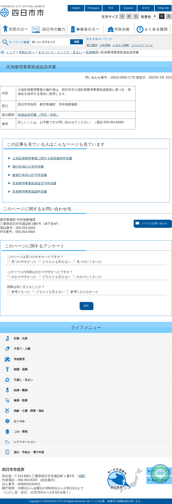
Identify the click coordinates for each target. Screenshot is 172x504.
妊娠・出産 (21, 338)
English (76, 7)
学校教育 (19, 359)
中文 (110, 7)
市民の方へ (27, 52)
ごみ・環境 (21, 431)
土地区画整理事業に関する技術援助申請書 (42, 158)
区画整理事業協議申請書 (29, 191)
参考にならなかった (84, 291)
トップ (10, 52)
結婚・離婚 (21, 390)
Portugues (93, 7)
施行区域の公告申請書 (28, 166)
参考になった (20, 291)
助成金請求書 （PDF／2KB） (38, 114)
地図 (81, 476)
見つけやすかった (24, 261)
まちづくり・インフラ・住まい (60, 52)
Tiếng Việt (163, 7)
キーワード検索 (16, 39)
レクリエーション (25, 441)
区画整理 (92, 52)
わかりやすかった (24, 276)
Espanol (128, 7)
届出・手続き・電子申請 (29, 452)
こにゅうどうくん (142, 45)
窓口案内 (91, 45)
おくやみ (19, 421)
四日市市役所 (22, 11)
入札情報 (104, 45)
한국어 (146, 7)
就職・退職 (21, 369)
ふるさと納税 (120, 45)
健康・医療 (21, 400)
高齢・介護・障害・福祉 (29, 410)
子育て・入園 (22, 348)
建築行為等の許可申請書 (29, 175)
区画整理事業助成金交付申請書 (34, 183)
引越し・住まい (23, 379)
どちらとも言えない (56, 261)
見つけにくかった (89, 261)
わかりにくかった (89, 276)
